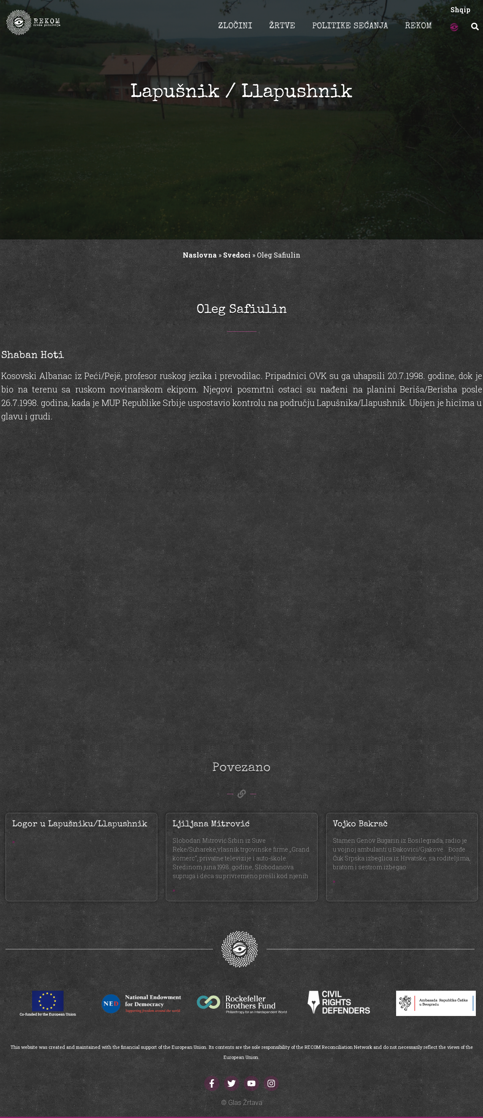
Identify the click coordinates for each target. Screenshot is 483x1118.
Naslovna (200, 254)
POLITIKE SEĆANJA (350, 26)
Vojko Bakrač (360, 824)
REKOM (418, 26)
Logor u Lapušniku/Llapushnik (79, 824)
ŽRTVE (282, 26)
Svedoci (237, 254)
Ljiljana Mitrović (211, 824)
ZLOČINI (235, 26)
